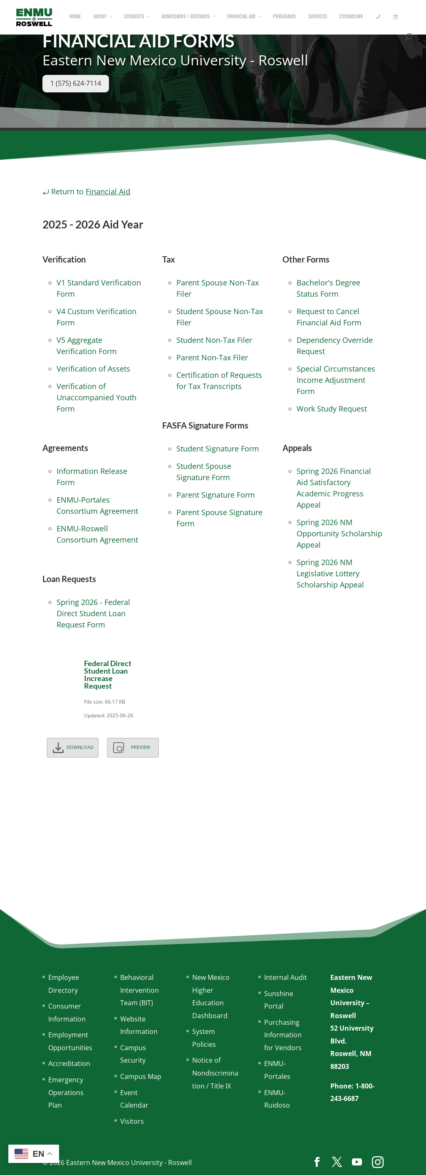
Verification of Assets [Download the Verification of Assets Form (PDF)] (93, 369)
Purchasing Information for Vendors (283, 1035)
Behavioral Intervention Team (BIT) (139, 990)
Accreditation (69, 1063)
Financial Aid (108, 191)
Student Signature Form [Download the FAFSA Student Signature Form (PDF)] (217, 449)
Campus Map (140, 1076)
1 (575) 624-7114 (75, 83)
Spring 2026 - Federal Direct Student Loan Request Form (93, 613)
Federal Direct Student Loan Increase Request (107, 674)
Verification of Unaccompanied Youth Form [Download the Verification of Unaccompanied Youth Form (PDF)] (96, 397)
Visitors (132, 1121)
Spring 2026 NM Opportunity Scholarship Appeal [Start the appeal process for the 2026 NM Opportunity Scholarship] (339, 533)
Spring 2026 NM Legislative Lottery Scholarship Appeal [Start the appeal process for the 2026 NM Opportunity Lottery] (330, 573)
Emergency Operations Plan (66, 1092)
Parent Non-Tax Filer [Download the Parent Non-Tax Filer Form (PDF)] (212, 357)
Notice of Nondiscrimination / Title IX (215, 1073)
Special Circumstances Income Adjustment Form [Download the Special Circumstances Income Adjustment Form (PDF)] (336, 380)
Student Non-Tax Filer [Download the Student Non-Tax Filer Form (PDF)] (214, 340)
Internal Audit (285, 977)
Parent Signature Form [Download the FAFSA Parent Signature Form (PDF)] (215, 495)
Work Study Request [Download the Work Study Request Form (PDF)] (332, 409)
